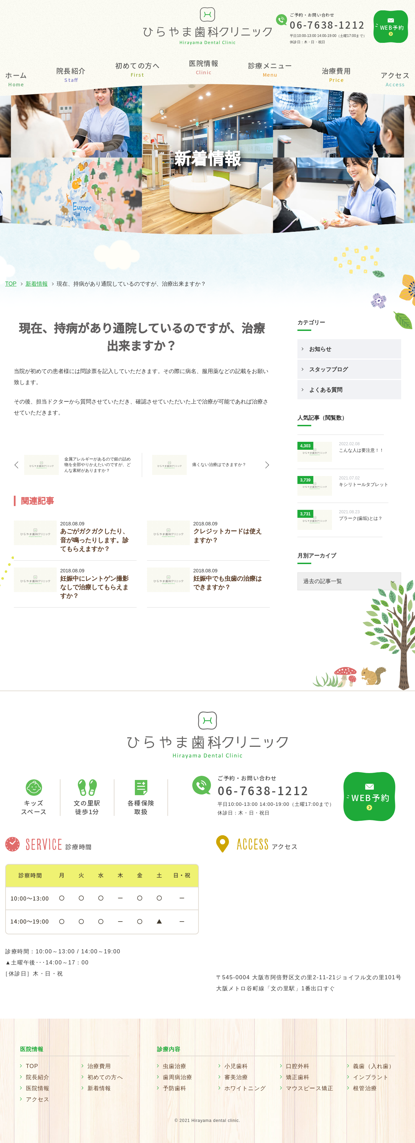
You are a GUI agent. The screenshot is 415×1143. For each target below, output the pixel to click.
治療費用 (336, 73)
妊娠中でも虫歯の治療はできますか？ (227, 583)
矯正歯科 (298, 1077)
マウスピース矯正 (310, 1088)
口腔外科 (298, 1066)
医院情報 (38, 1088)
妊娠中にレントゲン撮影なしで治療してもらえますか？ (94, 587)
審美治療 (236, 1077)
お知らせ (320, 349)
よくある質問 (325, 390)
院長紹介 (71, 73)
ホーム (16, 78)
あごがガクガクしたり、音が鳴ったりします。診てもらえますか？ (94, 540)
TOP (11, 284)
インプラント (371, 1077)
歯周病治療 (178, 1077)
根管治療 (365, 1088)
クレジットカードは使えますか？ (227, 535)
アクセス (395, 78)
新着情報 (37, 284)
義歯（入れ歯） (374, 1066)
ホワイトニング (245, 1088)
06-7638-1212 (327, 24)
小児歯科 (236, 1066)
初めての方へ (137, 68)
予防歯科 (175, 1088)
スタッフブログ (328, 369)
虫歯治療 (175, 1066)
